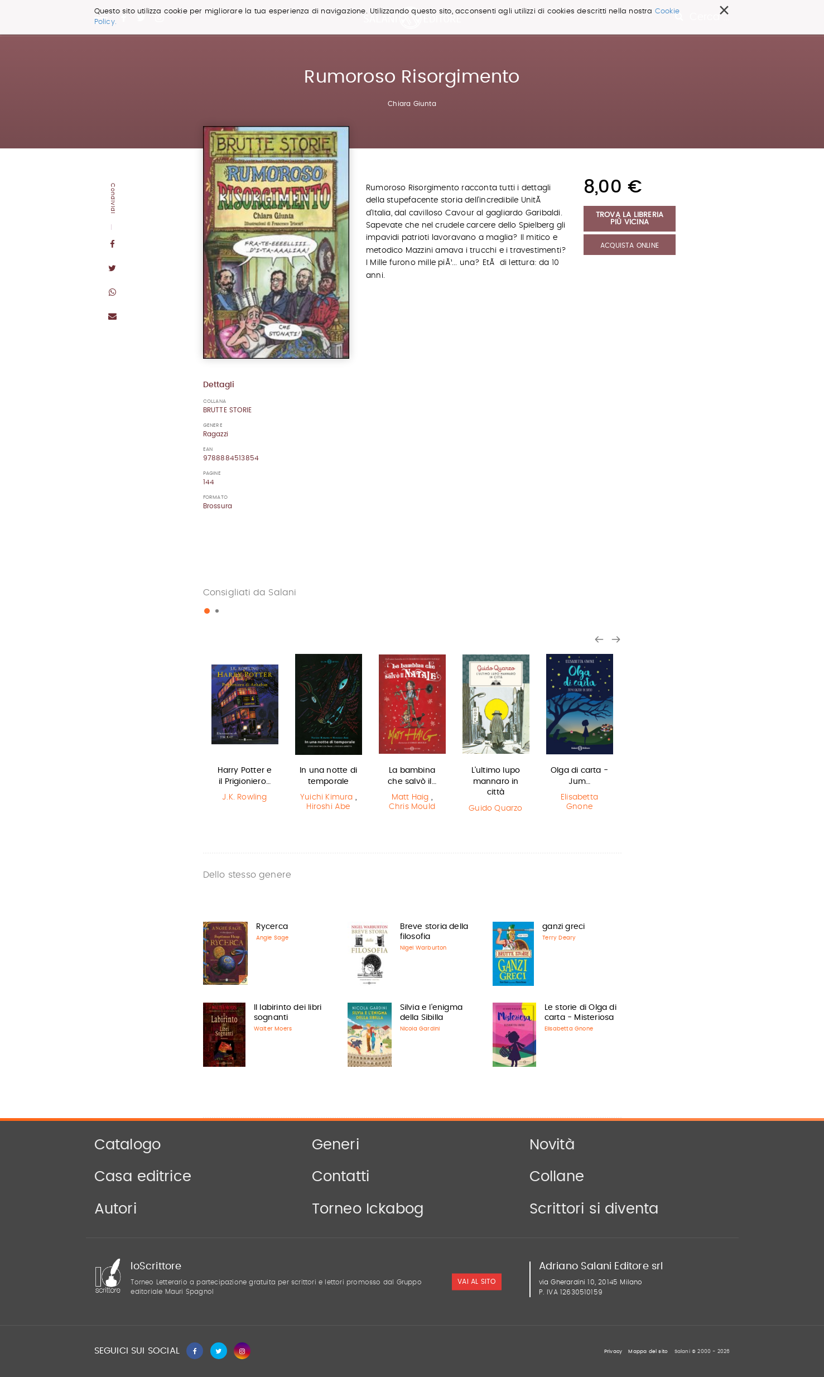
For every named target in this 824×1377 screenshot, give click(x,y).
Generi (335, 1145)
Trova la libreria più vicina (629, 218)
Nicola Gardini (420, 1029)
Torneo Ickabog (368, 1209)
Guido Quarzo (495, 808)
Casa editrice (143, 1176)
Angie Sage (272, 938)
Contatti (341, 1176)
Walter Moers (273, 1029)
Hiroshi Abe (328, 807)
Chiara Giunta (412, 103)
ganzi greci (563, 927)
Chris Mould (412, 807)
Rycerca (272, 927)
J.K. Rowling (244, 797)
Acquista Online (629, 245)
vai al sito (476, 1282)
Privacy (613, 1351)
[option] (244, 729)
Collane (556, 1176)
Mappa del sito (648, 1351)
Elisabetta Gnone (579, 802)
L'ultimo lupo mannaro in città (496, 781)
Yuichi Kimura (326, 797)
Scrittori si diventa (594, 1209)
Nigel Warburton (423, 948)
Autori (115, 1209)
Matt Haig (410, 797)
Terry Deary (559, 938)
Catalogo (127, 1145)
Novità (552, 1145)
